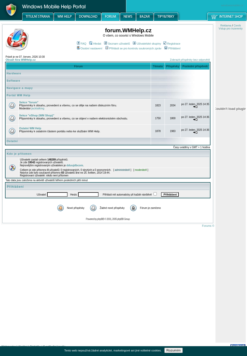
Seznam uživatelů (117, 43)
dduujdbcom (75, 165)
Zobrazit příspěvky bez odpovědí (190, 59)
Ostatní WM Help (30, 128)
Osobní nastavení (89, 48)
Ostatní (12, 141)
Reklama (225, 25)
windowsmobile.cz (232, 5)
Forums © (208, 225)
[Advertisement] (230, 262)
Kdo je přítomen (19, 153)
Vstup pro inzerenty (231, 28)
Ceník (237, 25)
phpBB (100, 218)
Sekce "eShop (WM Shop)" (36, 115)
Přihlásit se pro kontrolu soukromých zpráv (133, 48)
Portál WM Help (18, 95)
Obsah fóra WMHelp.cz (21, 59)
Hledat (95, 43)
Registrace (171, 43)
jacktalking (37, 108)
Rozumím (173, 350)
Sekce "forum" (28, 102)
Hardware (14, 73)
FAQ (81, 43)
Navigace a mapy (20, 87)
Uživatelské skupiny (147, 43)
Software (13, 80)
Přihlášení (172, 48)
